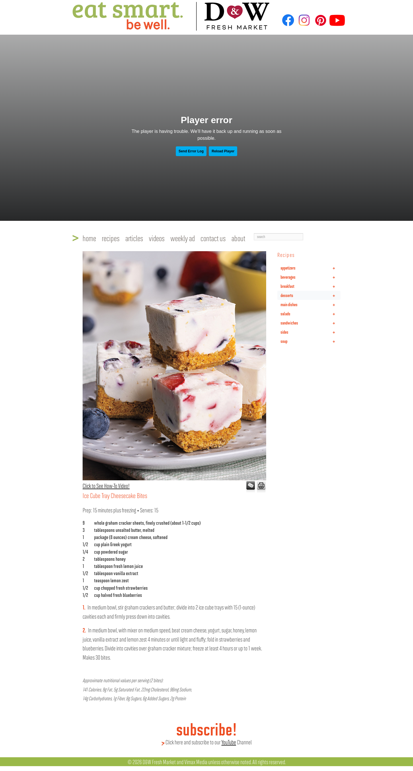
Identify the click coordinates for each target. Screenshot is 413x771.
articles (134, 238)
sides (310, 332)
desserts (310, 295)
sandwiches (310, 322)
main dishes (310, 304)
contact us (213, 238)
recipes (111, 238)
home (89, 238)
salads (310, 313)
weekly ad (182, 238)
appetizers (310, 267)
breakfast (310, 286)
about (238, 238)
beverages (310, 277)
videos (157, 238)
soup (310, 341)
